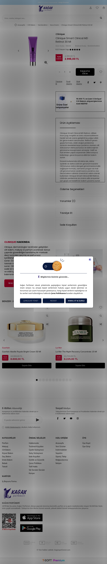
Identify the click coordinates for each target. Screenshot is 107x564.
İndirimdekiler (61, 450)
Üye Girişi (86, 446)
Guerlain (6, 347)
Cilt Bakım (31, 25)
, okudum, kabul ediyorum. (21, 427)
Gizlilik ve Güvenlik (36, 460)
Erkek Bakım (7, 460)
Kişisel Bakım (7, 453)
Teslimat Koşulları (36, 446)
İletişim (58, 463)
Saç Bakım (6, 456)
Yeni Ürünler (61, 446)
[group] (33, 51)
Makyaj (5, 446)
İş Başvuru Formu (9, 481)
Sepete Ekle (85, 72)
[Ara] (101, 18)
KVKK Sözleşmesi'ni (12, 427)
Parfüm (5, 443)
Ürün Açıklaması (70, 123)
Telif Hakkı (33, 466)
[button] (19, 51)
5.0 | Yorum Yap (62, 49)
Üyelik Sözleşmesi (36, 450)
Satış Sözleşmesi (36, 453)
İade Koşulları (68, 224)
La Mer (59, 347)
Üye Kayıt (86, 443)
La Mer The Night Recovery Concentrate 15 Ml (76, 351)
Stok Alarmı (79, 82)
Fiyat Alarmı (69, 82)
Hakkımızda (34, 443)
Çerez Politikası (35, 463)
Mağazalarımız (62, 460)
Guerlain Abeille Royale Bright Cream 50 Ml (21, 351)
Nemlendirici (43, 25)
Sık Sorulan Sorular (37, 470)
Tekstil (4, 466)
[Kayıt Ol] (38, 420)
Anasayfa (20, 25)
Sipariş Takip (61, 456)
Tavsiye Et (59, 82)
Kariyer (32, 473)
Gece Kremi (54, 25)
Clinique (60, 34)
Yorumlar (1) (67, 201)
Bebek (4, 463)
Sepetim (59, 453)
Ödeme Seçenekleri (72, 189)
